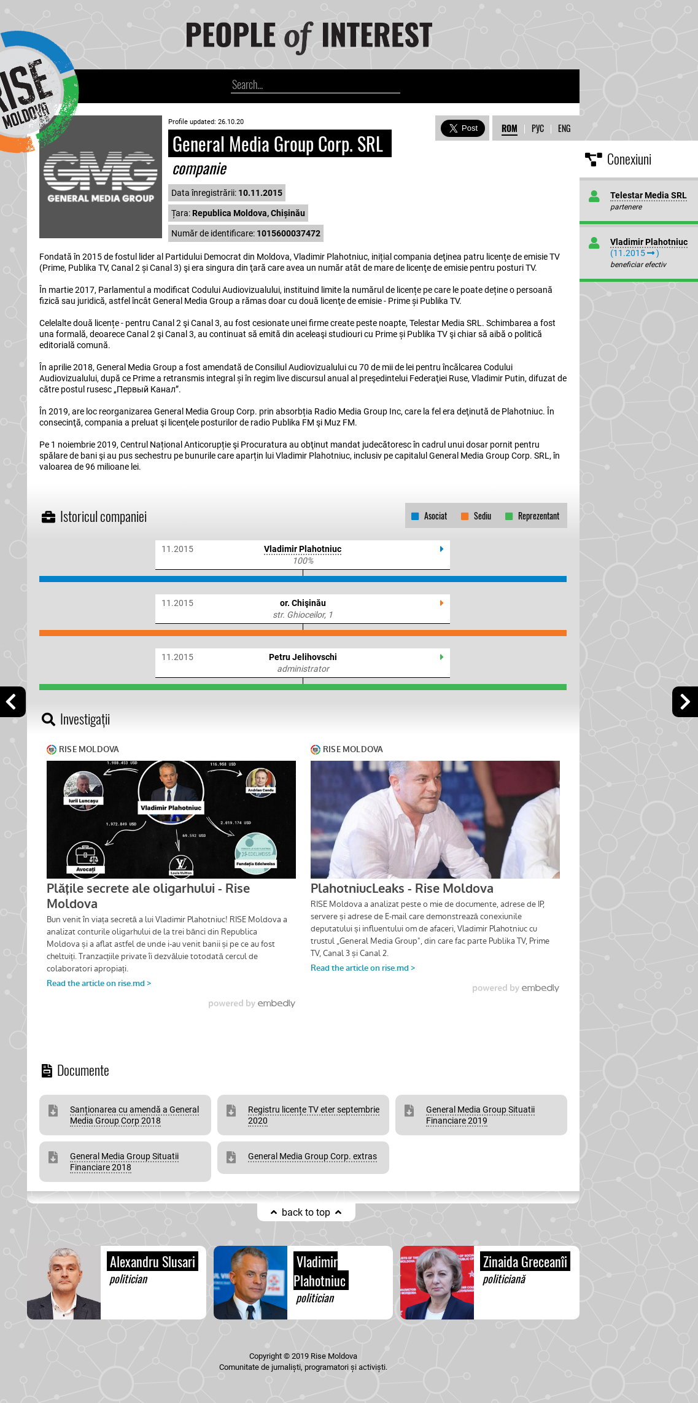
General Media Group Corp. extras (312, 1156)
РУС (538, 128)
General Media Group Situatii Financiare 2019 (480, 1115)
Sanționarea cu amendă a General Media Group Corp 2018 (134, 1115)
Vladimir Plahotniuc (302, 549)
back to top (306, 1212)
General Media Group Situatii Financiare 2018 (124, 1161)
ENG (564, 128)
